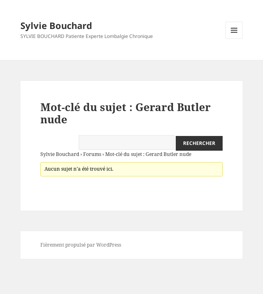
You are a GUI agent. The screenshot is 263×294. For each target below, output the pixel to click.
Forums (92, 154)
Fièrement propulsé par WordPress (80, 244)
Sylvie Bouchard (56, 25)
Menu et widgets (234, 38)
